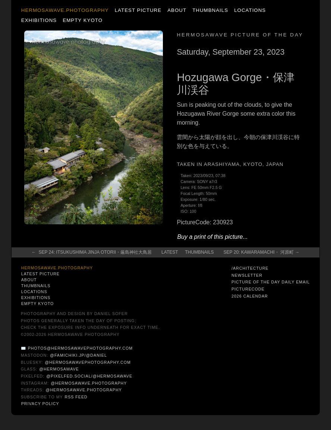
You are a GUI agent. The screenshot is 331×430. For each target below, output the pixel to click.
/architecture (249, 268)
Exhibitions (39, 20)
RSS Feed (75, 397)
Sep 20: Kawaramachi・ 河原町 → (262, 252)
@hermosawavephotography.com (88, 362)
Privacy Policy (40, 403)
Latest (169, 252)
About (176, 10)
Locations (250, 10)
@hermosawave (59, 369)
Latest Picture (138, 10)
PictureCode (248, 289)
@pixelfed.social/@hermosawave (89, 376)
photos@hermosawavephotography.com (80, 348)
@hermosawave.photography (89, 383)
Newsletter (246, 275)
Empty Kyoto (83, 20)
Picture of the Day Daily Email (270, 282)
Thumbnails (210, 10)
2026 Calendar (249, 296)
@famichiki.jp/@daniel (78, 355)
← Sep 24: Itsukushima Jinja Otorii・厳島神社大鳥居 (92, 252)
